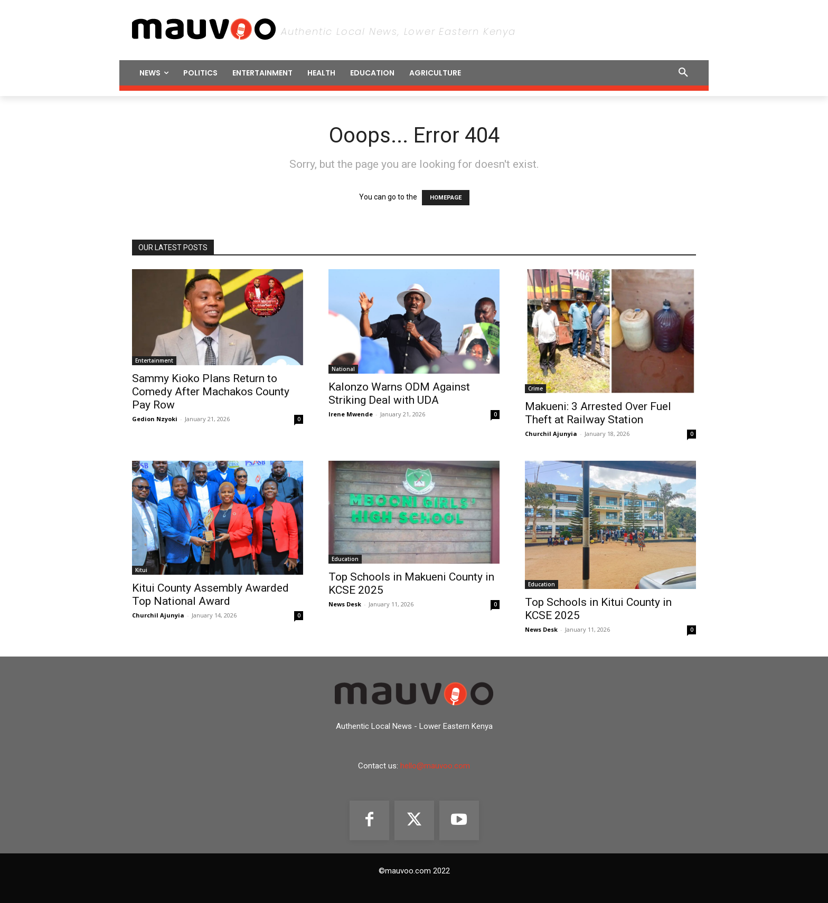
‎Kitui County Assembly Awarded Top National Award (210, 594)
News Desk (344, 604)
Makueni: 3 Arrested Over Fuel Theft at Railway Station (598, 413)
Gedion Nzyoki (154, 419)
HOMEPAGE (446, 197)
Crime (535, 388)
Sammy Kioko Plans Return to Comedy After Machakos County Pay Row (210, 391)
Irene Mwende (350, 414)
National (343, 369)
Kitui (141, 570)
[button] (610, 72)
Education (345, 559)
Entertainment (154, 360)
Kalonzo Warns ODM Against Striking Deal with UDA (399, 393)
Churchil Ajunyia (551, 434)
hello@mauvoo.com (435, 766)
